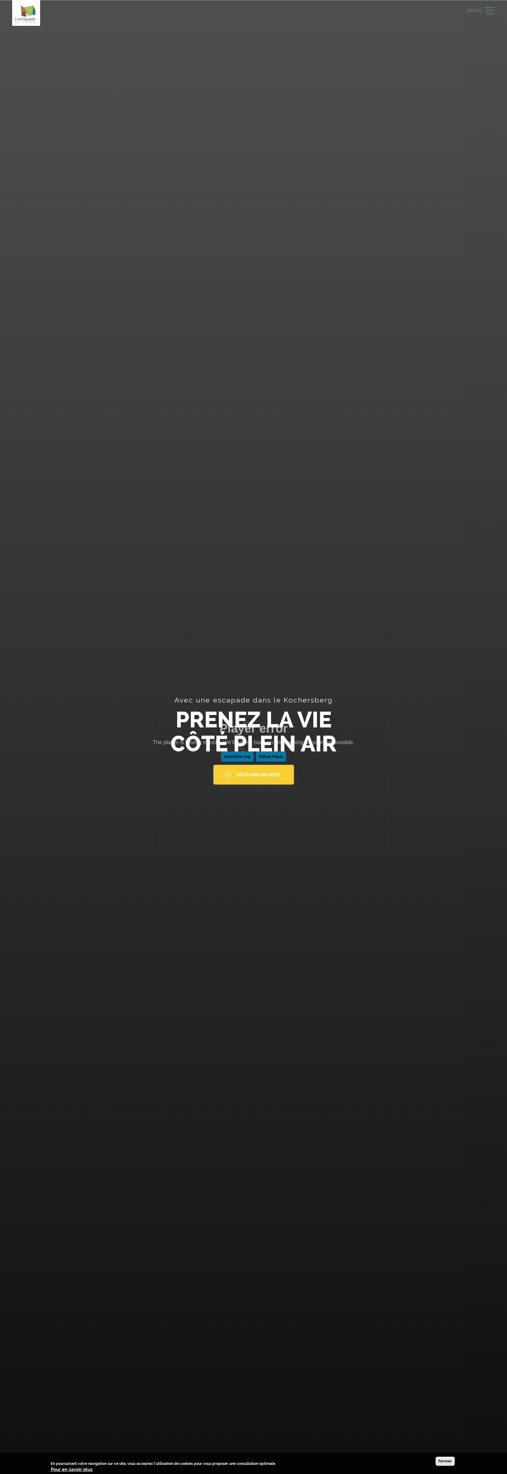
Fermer (445, 1461)
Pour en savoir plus (72, 1469)
